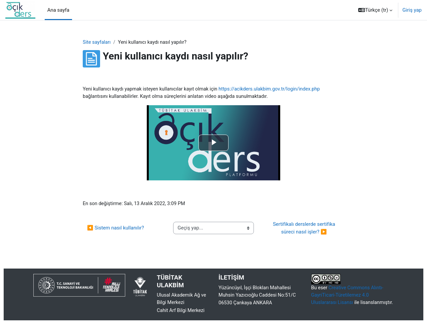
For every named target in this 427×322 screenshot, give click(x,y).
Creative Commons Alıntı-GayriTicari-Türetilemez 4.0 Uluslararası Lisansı (348, 296)
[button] (375, 10)
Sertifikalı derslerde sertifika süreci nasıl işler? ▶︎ (305, 229)
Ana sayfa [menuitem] (58, 10)
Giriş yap (412, 10)
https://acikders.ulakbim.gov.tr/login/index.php (275, 89)
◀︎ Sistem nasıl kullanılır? (115, 229)
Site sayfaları (97, 42)
